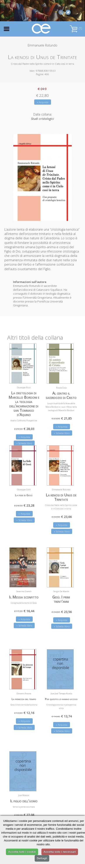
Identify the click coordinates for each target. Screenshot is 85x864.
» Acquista (42, 102)
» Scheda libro (62, 433)
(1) (76, 28)
